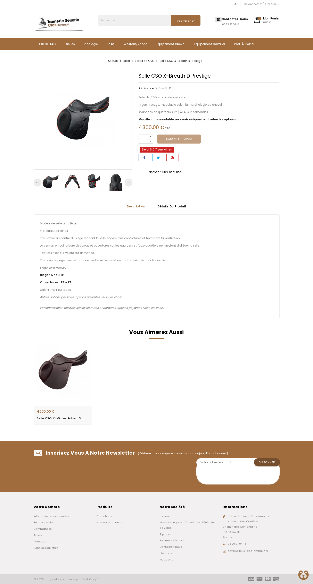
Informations (235, 507)
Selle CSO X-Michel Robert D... (60, 418)
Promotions (104, 516)
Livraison (166, 516)
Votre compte (47, 507)
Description (136, 206)
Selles (70, 44)
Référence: (147, 88)
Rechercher (185, 21)
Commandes (43, 529)
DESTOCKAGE (47, 44)
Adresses (40, 541)
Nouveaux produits (109, 522)
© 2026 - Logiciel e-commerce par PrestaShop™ (66, 579)
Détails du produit (171, 206)
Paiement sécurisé (172, 540)
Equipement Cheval (170, 44)
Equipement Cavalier (209, 44)
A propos (166, 534)
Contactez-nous (171, 547)
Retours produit (44, 522)
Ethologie (91, 44)
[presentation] (227, 476)
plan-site (166, 553)
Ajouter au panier (178, 139)
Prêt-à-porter (244, 44)
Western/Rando (135, 44)
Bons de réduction (46, 548)
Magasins (166, 559)
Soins (111, 44)
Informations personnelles (51, 516)
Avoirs (38, 535)
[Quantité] (143, 139)
